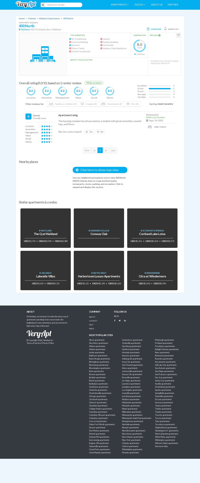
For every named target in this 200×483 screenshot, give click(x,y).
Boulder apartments (97, 377)
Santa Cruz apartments (164, 380)
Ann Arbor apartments (98, 343)
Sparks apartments (163, 390)
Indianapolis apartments (132, 358)
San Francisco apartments (166, 374)
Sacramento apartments (165, 362)
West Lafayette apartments (166, 433)
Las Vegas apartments (131, 380)
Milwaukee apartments (131, 412)
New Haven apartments (132, 433)
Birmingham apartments (99, 362)
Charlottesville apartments (100, 393)
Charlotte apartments (98, 390)
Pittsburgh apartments (164, 340)
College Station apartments (100, 408)
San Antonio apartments (165, 368)
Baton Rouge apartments (99, 358)
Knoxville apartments (131, 377)
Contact (93, 321)
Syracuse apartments (164, 402)
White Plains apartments (165, 437)
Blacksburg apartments (99, 365)
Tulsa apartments (162, 421)
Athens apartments (97, 346)
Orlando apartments (130, 443)
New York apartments (131, 440)
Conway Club (98, 234)
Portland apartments (163, 343)
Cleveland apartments (98, 405)
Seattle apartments (163, 383)
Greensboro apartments (132, 340)
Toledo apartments (163, 408)
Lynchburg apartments (131, 396)
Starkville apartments (164, 396)
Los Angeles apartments (132, 390)
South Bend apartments (165, 387)
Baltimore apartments (98, 355)
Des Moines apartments (99, 430)
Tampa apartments (163, 405)
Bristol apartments (97, 380)
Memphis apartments (131, 405)
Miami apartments (129, 408)
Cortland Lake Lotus (152, 234)
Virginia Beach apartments (166, 427)
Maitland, (25, 29)
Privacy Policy (48, 343)
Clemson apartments (98, 402)
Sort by (153, 104)
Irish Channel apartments (132, 365)
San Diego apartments (164, 371)
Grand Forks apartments (99, 449)
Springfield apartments (164, 393)
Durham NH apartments (99, 437)
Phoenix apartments (130, 452)
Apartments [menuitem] (120, 4)
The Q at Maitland (46, 234)
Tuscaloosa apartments (165, 424)
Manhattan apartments (131, 402)
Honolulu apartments (131, 352)
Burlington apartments (98, 383)
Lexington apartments (131, 387)
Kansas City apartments (132, 374)
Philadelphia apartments (132, 449)
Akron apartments (96, 340)
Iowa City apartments (131, 362)
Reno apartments (162, 352)
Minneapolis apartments (132, 415)
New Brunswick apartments (133, 430)
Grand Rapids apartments (100, 452)
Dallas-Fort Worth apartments (102, 424)
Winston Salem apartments (166, 443)
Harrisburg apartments (131, 346)
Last (113, 150)
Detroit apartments (97, 433)
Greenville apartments (131, 343)
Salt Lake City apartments (166, 365)
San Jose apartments (164, 377)
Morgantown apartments (132, 421)
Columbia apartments (98, 412)
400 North (68, 18)
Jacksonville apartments (132, 371)
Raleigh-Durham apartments (167, 349)
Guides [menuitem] (140, 4)
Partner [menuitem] (173, 4)
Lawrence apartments (131, 383)
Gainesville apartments (98, 446)
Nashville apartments (131, 424)
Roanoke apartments (164, 358)
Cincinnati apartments (98, 399)
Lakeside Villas (45, 276)
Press (91, 328)
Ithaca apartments (130, 368)
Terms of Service (34, 343)
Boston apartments (97, 374)
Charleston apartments (98, 387)
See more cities (161, 446)
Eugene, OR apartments (99, 443)
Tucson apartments (163, 418)
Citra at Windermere (152, 276)
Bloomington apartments (99, 368)
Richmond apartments (164, 355)
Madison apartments (131, 399)
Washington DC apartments (166, 430)
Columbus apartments (98, 418)
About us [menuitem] (156, 4)
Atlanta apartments (97, 349)
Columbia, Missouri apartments (102, 415)
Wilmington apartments (165, 440)
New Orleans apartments (132, 437)
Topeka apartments (163, 412)
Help (91, 325)
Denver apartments (97, 427)
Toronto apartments (163, 415)
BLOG (116, 316)
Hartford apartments (131, 349)
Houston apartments (130, 355)
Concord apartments (98, 421)
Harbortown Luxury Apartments (99, 276)
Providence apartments (165, 346)
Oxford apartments (130, 446)
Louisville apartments (131, 393)
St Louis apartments (163, 399)
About (92, 317)
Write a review (94, 82)
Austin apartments (97, 352)
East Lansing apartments (99, 440)
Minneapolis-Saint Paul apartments (136, 418)
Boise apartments (96, 371)
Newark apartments (130, 427)
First (87, 150)
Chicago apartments (97, 396)
